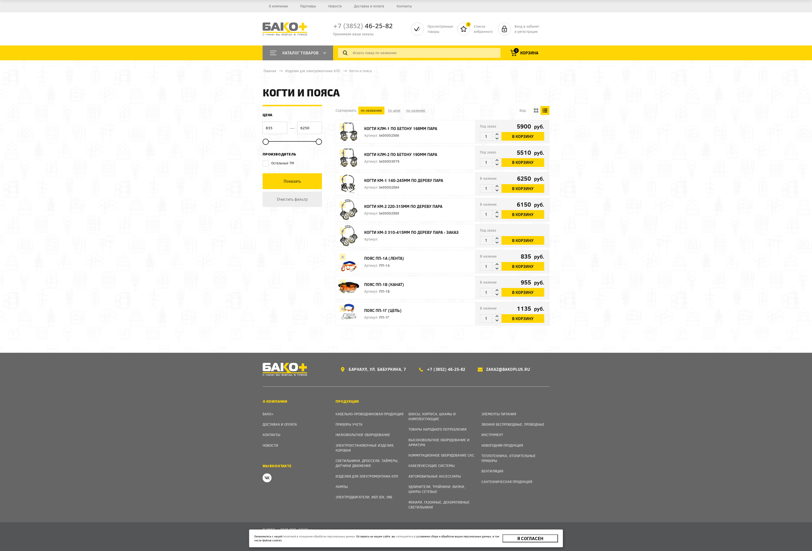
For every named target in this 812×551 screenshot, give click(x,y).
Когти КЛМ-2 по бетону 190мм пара (400, 154)
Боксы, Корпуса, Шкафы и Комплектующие (432, 416)
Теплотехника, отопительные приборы (508, 458)
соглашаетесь (404, 536)
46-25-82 (363, 25)
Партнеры (308, 6)
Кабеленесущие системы (431, 465)
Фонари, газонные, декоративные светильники (439, 504)
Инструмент (492, 434)
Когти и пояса (360, 70)
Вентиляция (492, 471)
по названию (371, 110)
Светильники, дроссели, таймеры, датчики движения (367, 463)
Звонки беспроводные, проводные (512, 424)
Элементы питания (498, 414)
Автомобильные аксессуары (434, 476)
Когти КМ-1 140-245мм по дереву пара (403, 180)
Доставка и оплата (369, 6)
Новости (335, 6)
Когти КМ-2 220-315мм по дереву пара (403, 206)
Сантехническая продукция (506, 481)
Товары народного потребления (437, 429)
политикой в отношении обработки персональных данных (319, 536)
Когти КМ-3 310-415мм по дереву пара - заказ (411, 232)
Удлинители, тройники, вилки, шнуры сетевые (436, 489)
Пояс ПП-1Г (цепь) (383, 310)
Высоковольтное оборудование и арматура (439, 442)
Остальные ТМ (278, 163)
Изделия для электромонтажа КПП (312, 70)
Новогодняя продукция (502, 445)
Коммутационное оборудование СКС (441, 455)
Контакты (404, 6)
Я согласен (530, 538)
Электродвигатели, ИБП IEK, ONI (364, 497)
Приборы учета (349, 424)
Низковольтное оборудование (363, 434)
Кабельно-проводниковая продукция (369, 414)
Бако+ (268, 414)
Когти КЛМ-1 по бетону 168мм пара (400, 128)
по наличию (415, 110)
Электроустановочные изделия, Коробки (365, 448)
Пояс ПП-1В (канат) (384, 284)
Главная (270, 70)
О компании (278, 6)
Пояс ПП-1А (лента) (384, 258)
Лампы (342, 486)
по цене (394, 110)
